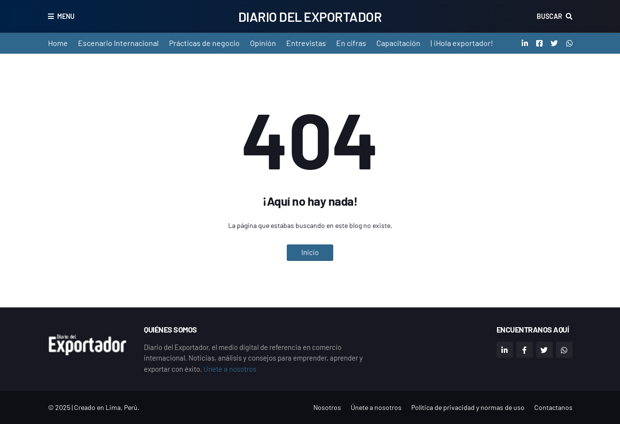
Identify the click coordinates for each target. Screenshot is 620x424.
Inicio (310, 252)
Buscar (549, 16)
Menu (66, 16)
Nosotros (327, 407)
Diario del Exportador (310, 16)
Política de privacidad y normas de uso (468, 407)
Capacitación (398, 42)
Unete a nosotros (229, 368)
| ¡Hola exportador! (462, 42)
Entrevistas (306, 42)
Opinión (263, 42)
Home (58, 42)
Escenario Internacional (118, 42)
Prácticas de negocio (204, 42)
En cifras (351, 42)
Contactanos (553, 407)
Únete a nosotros (376, 407)
